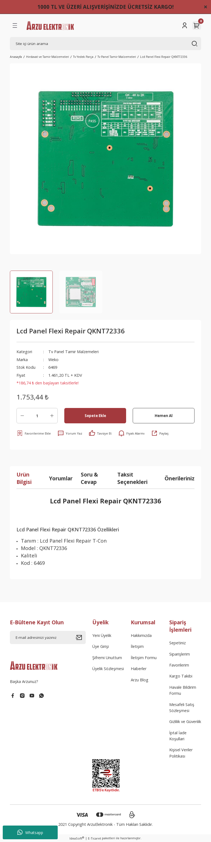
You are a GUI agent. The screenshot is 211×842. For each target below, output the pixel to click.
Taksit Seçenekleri (132, 478)
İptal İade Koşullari (178, 735)
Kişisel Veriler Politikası (181, 752)
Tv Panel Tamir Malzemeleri (73, 351)
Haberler (138, 668)
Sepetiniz (177, 642)
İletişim (137, 646)
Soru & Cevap (89, 478)
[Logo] (50, 25)
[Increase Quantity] (51, 415)
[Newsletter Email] (48, 637)
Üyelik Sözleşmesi (108, 668)
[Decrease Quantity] (22, 415)
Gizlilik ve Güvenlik (185, 721)
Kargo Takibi (180, 676)
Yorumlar (61, 478)
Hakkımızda (141, 635)
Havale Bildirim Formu (182, 690)
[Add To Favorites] (33, 433)
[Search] (105, 43)
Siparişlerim (179, 654)
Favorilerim (179, 665)
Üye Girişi (100, 646)
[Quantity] (37, 415)
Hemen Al (164, 415)
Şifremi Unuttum (107, 657)
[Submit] (81, 637)
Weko (53, 359)
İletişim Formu (144, 657)
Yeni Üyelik (101, 635)
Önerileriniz (180, 478)
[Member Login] (184, 25)
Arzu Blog (139, 679)
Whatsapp (30, 832)
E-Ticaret (94, 838)
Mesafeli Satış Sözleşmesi (181, 707)
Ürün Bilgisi (24, 478)
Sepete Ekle (95, 415)
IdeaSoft (77, 838)
